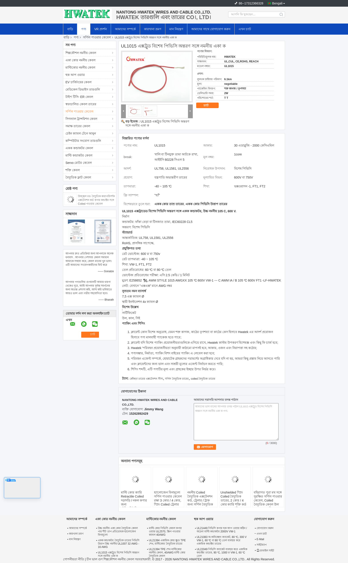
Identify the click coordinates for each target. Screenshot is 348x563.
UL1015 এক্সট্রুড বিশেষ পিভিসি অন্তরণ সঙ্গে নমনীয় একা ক (118, 554)
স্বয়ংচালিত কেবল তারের (80, 104)
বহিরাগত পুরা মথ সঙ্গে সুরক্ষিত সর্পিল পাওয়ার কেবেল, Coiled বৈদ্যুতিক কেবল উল (268, 498)
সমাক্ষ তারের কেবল (77, 126)
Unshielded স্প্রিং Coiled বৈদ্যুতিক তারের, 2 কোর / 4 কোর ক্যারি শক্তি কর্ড (233, 498)
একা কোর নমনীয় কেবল (80, 60)
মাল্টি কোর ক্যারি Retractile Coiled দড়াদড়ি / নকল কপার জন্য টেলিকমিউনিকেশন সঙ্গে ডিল (134, 502)
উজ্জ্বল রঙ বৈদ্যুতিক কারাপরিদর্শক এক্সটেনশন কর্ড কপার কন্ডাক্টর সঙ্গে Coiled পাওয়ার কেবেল (96, 200)
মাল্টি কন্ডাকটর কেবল (78, 155)
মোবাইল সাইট (265, 550)
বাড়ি (70, 29)
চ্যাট (209, 105)
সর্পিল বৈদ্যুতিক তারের (177, 378)
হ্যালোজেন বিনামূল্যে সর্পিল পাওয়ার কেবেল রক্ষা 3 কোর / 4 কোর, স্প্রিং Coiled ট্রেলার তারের (168, 500)
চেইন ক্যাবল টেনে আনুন (80, 133)
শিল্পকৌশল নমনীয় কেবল (80, 53)
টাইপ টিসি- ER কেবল (79, 97)
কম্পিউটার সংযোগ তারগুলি (83, 141)
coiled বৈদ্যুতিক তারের (203, 378)
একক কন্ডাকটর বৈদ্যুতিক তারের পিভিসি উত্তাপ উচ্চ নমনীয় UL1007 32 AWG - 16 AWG (118, 544)
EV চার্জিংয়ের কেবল (78, 82)
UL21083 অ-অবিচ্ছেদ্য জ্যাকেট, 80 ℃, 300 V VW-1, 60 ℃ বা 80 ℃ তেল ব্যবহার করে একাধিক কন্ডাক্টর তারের (222, 540)
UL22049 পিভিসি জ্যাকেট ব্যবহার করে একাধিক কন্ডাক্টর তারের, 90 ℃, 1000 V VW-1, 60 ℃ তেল (222, 552)
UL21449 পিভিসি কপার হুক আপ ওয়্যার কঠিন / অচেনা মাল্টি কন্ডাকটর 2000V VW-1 (222, 530)
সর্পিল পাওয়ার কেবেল (97, 37)
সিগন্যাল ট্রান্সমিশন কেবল (81, 119)
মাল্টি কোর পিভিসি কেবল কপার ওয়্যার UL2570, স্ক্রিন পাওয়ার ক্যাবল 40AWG (165, 531)
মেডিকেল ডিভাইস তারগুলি (82, 89)
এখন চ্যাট (245, 29)
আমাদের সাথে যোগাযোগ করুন (210, 29)
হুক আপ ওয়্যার (75, 75)
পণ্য (83, 29)
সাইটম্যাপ (262, 544)
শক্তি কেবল (72, 170)
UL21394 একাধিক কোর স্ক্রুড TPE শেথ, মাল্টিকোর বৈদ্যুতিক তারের (167, 542)
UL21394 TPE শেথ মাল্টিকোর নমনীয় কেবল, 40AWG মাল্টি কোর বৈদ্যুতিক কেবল (167, 552)
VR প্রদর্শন (100, 29)
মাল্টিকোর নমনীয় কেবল (80, 67)
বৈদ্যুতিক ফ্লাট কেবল (78, 177)
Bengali (277, 3)
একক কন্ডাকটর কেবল (79, 148)
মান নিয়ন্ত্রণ (176, 29)
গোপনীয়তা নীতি (73, 559)
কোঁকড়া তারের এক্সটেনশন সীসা (146, 378)
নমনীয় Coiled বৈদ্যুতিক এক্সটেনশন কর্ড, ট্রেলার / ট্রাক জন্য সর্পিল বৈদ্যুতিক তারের (200, 500)
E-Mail (260, 539)
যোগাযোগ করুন (265, 528)
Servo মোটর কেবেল (78, 163)
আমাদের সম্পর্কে (125, 29)
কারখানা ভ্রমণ (152, 29)
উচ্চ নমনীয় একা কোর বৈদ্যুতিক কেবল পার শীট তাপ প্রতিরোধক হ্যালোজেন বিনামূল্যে (118, 531)
